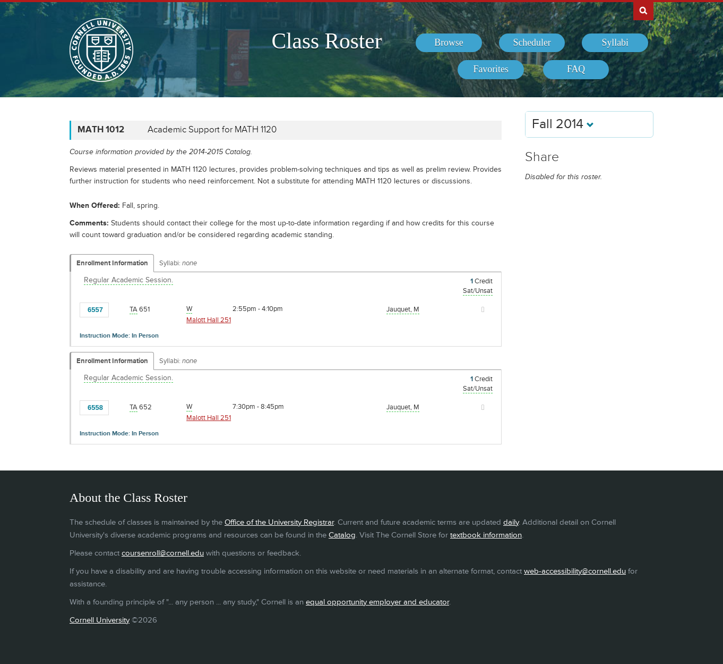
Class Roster (326, 41)
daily (511, 522)
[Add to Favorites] (119, 309)
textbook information (486, 535)
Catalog (342, 535)
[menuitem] (449, 43)
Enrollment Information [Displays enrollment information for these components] (112, 263)
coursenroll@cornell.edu (163, 553)
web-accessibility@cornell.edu (575, 571)
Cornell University (100, 620)
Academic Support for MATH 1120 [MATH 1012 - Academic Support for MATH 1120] (212, 129)
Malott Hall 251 (208, 320)
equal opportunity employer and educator (377, 602)
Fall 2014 (563, 124)
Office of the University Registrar (279, 522)
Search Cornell (643, 10)
